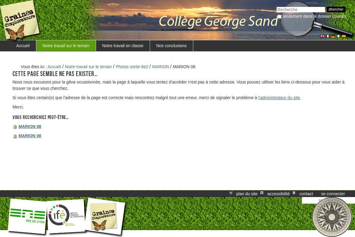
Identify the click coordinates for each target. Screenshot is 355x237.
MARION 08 (30, 126)
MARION (160, 66)
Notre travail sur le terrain (66, 45)
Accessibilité (278, 193)
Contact (306, 193)
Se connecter (333, 193)
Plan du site (246, 193)
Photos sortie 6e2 (132, 66)
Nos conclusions (171, 45)
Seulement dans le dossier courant (314, 16)
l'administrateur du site (279, 97)
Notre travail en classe (122, 45)
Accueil (23, 45)
